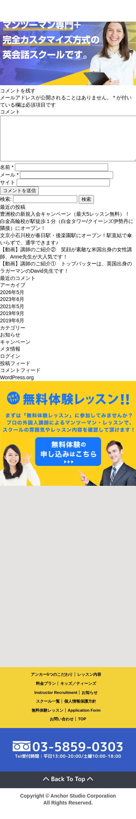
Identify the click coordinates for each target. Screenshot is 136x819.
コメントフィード (20, 379)
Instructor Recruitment (56, 701)
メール (9, 183)
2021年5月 (12, 315)
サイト (7, 191)
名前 (6, 176)
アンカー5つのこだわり (52, 683)
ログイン (10, 365)
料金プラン (46, 692)
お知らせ (10, 343)
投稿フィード (15, 372)
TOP (82, 727)
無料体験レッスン (47, 719)
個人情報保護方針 (80, 710)
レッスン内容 (89, 683)
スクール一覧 (48, 710)
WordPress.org (17, 386)
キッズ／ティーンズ (78, 692)
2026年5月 (12, 301)
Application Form (84, 719)
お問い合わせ (62, 727)
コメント (10, 112)
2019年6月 (12, 329)
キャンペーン (15, 350)
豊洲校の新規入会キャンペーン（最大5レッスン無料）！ (65, 223)
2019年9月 (12, 322)
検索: (6, 208)
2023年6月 (12, 308)
